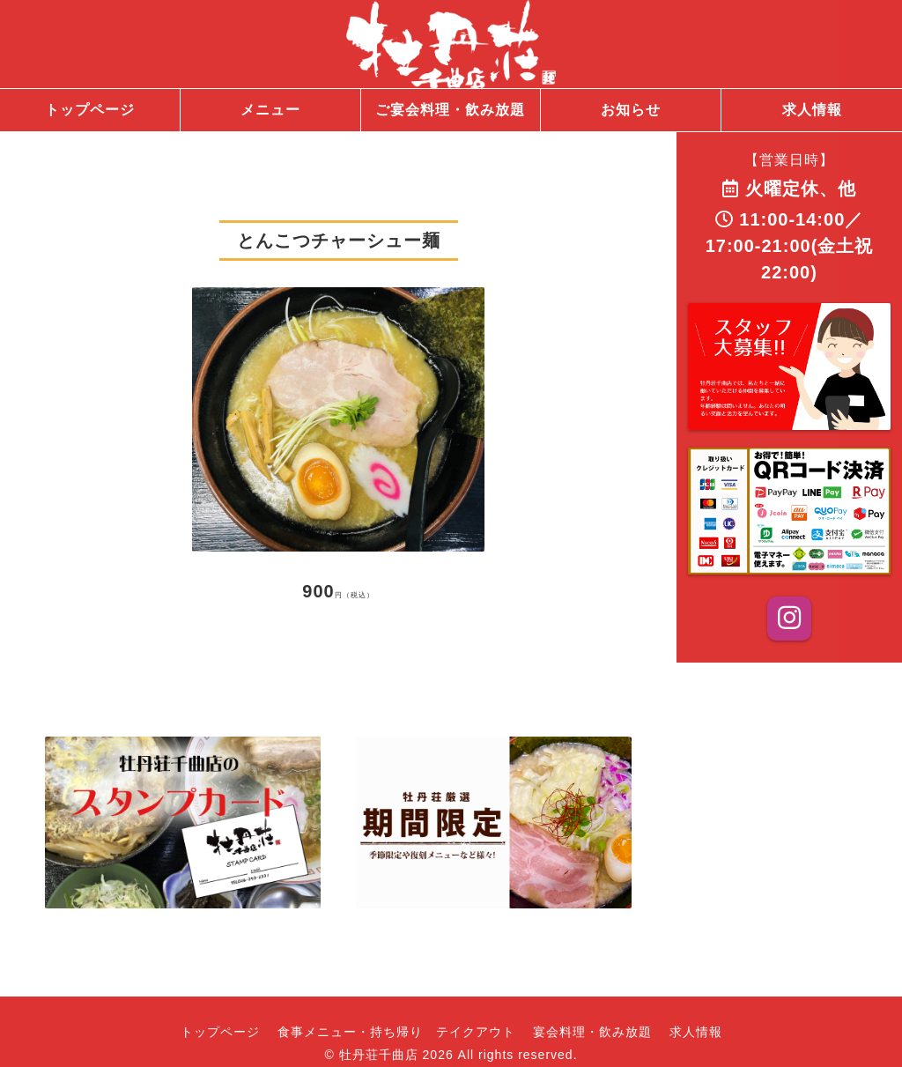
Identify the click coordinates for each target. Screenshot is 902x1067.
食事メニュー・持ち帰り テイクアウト (396, 1032)
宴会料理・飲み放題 (592, 1032)
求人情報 (695, 1032)
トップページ (220, 1032)
